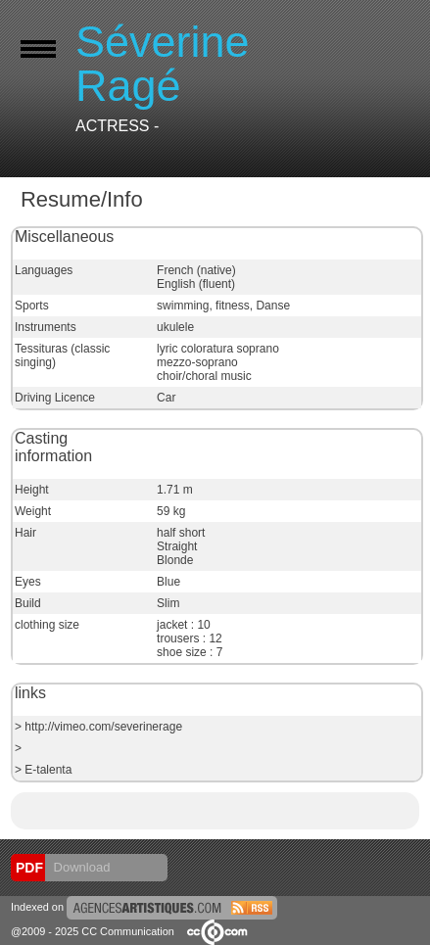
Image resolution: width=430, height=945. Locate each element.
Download (80, 867)
